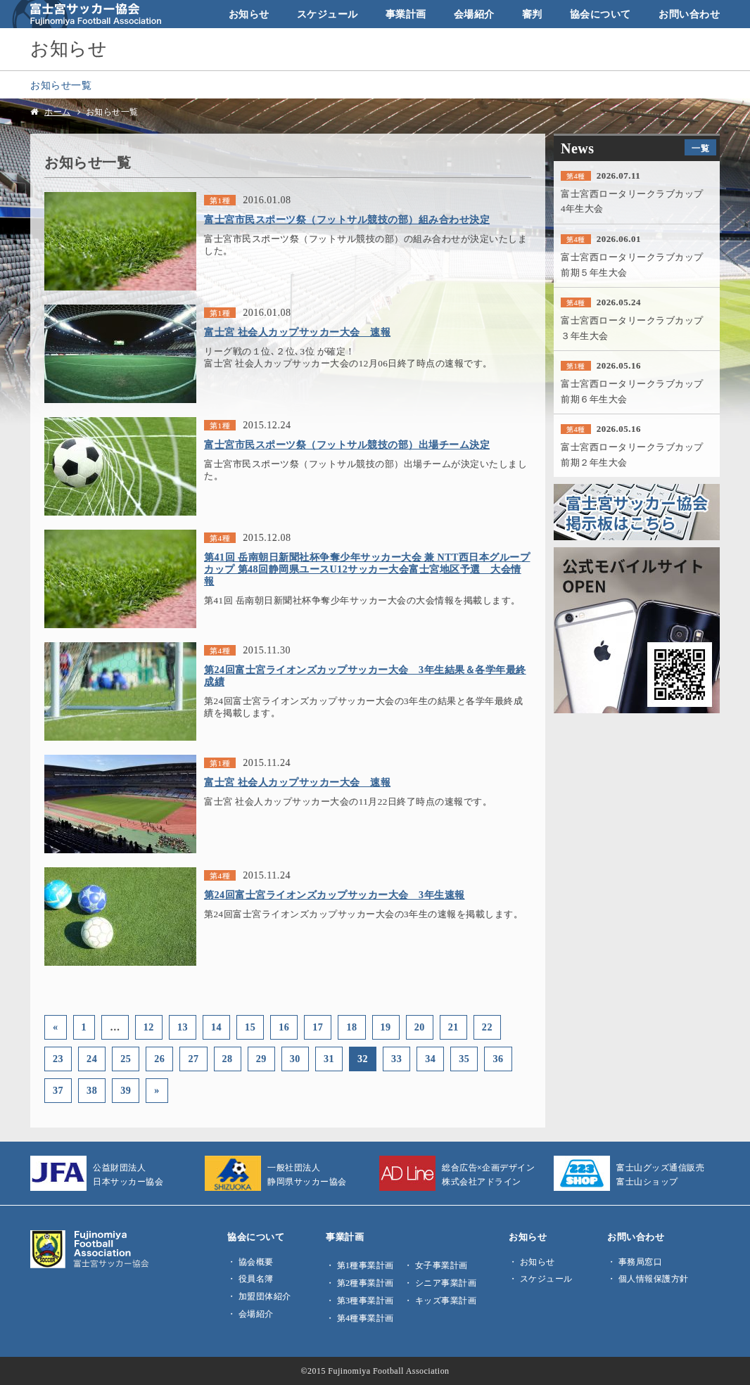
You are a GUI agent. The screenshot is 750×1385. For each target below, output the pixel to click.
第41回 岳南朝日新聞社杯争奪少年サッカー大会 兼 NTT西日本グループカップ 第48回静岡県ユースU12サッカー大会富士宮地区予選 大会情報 (367, 569)
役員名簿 (256, 1279)
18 (351, 1027)
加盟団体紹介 (265, 1296)
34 (430, 1058)
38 (92, 1090)
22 (487, 1027)
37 (58, 1090)
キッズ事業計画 (446, 1301)
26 (159, 1058)
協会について (600, 14)
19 (386, 1027)
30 (295, 1058)
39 (125, 1090)
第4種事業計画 (365, 1318)
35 (464, 1058)
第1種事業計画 (365, 1265)
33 (396, 1058)
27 (193, 1058)
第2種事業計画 (365, 1283)
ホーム (57, 112)
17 (317, 1027)
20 (419, 1027)
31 (329, 1058)
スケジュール (327, 14)
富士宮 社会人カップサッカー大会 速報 (297, 332)
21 (453, 1027)
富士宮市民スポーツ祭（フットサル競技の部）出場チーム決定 (347, 444)
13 (182, 1027)
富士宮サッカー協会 (87, 14)
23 (58, 1058)
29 (261, 1058)
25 (125, 1058)
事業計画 (406, 14)
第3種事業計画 (365, 1301)
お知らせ (249, 14)
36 (497, 1058)
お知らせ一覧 (60, 85)
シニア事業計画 (446, 1283)
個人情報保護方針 (653, 1279)
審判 (532, 14)
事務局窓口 (640, 1262)
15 (250, 1027)
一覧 (700, 148)
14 (216, 1027)
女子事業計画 (441, 1265)
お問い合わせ (689, 14)
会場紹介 (474, 14)
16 (284, 1027)
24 (92, 1058)
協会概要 (256, 1262)
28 (227, 1058)
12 (149, 1027)
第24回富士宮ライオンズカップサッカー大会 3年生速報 (334, 894)
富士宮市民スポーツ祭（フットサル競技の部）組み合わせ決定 (347, 219)
